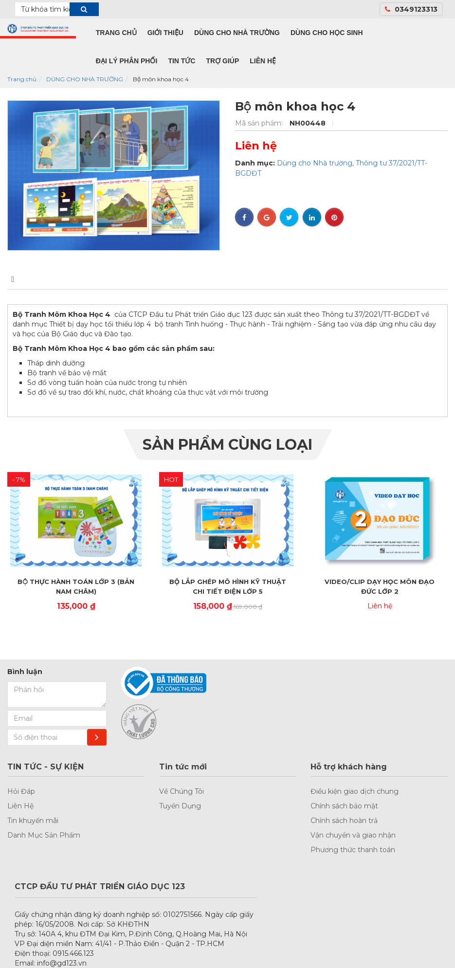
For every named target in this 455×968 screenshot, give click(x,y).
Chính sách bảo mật (344, 806)
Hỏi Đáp (21, 791)
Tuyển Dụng (180, 806)
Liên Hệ (20, 806)
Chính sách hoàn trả (344, 820)
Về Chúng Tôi (181, 791)
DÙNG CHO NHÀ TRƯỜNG (84, 79)
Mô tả (21, 279)
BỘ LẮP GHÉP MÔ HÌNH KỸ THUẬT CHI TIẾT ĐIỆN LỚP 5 (227, 586)
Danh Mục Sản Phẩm (43, 835)
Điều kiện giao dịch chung (354, 791)
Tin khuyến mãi (32, 820)
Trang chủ (21, 79)
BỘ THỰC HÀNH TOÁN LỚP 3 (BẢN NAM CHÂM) (76, 586)
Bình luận (87, 279)
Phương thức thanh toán (352, 849)
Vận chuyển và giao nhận (353, 835)
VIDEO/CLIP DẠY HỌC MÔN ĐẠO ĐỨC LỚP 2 (380, 586)
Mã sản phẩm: (260, 123)
